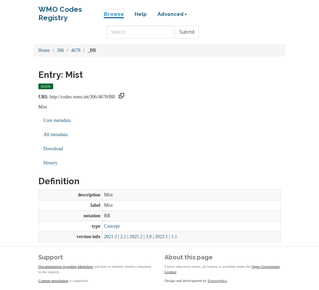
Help (141, 14)
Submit (186, 32)
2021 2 (110, 236)
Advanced (172, 14)
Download (53, 148)
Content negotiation (53, 281)
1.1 (174, 236)
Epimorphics (217, 281)
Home (44, 50)
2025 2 (136, 236)
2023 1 (161, 236)
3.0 (149, 236)
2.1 (123, 236)
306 (60, 50)
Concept (112, 226)
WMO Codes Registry (60, 11)
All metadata (55, 134)
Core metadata (57, 120)
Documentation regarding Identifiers (65, 266)
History (50, 162)
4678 (75, 50)
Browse (114, 14)
